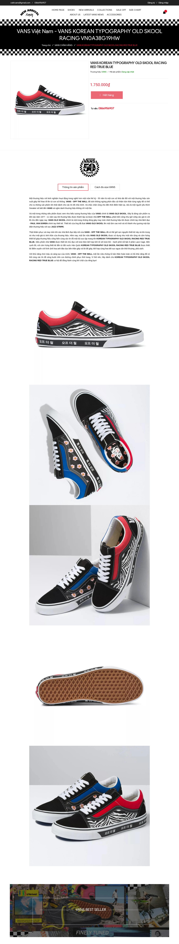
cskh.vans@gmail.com (20, 3)
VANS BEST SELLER (91, 909)
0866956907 (40, 3)
